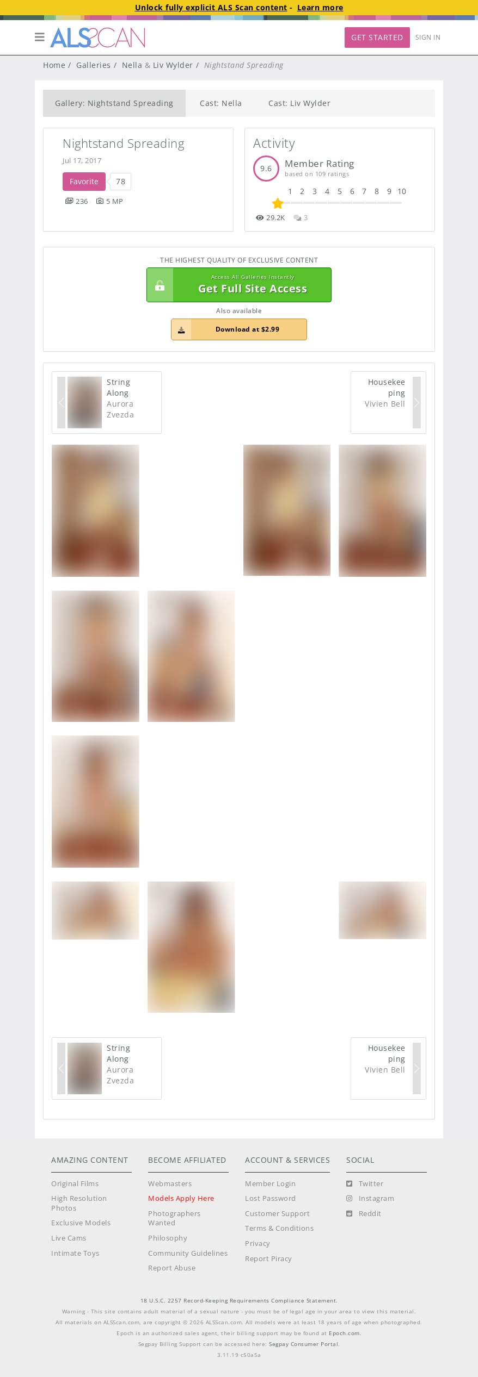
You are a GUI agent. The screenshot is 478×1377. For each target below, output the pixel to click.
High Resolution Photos (79, 1203)
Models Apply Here (181, 1198)
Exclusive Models (81, 1223)
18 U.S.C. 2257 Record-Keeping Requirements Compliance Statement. (239, 1300)
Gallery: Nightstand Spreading (114, 103)
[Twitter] (364, 1184)
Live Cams (69, 1238)
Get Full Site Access (236, 285)
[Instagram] (370, 1199)
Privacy (258, 1243)
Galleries (93, 65)
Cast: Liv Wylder (299, 103)
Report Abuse (171, 1268)
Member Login (270, 1183)
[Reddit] (364, 1214)
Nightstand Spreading (123, 143)
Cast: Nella (221, 103)
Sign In (428, 37)
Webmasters (170, 1183)
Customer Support (277, 1213)
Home (54, 65)
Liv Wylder (173, 65)
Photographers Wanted (174, 1218)
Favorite (84, 181)
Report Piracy (268, 1258)
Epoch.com (344, 1333)
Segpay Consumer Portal (303, 1344)
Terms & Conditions (279, 1228)
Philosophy (167, 1238)
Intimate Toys (75, 1253)
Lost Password (270, 1198)
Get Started (377, 37)
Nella (132, 65)
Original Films (75, 1183)
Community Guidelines (188, 1253)
